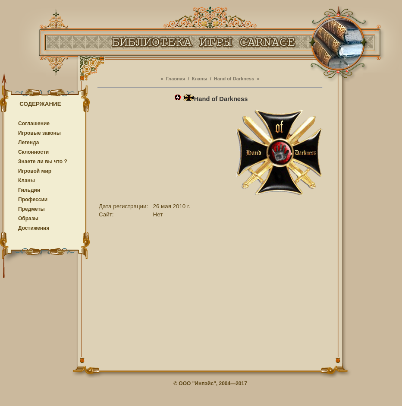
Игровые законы (39, 133)
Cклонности (33, 152)
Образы (28, 219)
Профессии (32, 200)
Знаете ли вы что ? (42, 162)
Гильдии (29, 190)
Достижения (33, 228)
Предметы (31, 209)
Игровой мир (34, 171)
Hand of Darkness (234, 78)
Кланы (26, 181)
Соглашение (34, 124)
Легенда (28, 143)
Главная (175, 78)
